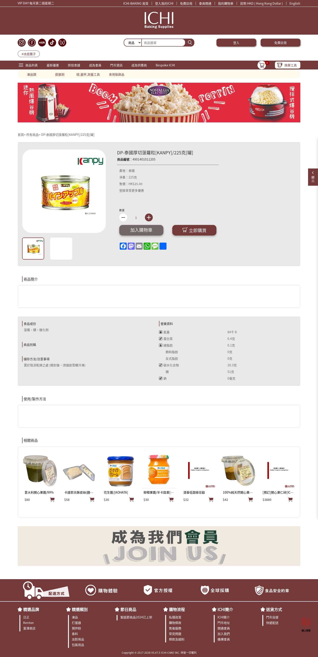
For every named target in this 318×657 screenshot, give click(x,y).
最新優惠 (53, 65)
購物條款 (175, 622)
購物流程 (177, 609)
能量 (164, 332)
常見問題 (175, 633)
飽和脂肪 (168, 352)
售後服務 (175, 628)
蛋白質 (166, 338)
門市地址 (224, 622)
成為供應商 (139, 65)
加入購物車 (141, 230)
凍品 (75, 617)
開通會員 (224, 628)
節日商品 (128, 609)
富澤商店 (29, 628)
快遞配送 (272, 622)
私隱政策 (175, 617)
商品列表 (31, 65)
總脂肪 (166, 345)
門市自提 (272, 617)
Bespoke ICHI (165, 65)
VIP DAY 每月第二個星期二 (36, 4)
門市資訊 (116, 65)
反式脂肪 (168, 358)
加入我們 (224, 633)
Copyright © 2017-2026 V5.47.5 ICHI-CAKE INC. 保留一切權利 (159, 652)
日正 (26, 617)
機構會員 (224, 639)
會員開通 (205, 3)
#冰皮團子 (29, 54)
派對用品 (78, 639)
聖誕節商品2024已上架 (136, 617)
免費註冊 (186, 3)
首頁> (22, 134)
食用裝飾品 (116, 74)
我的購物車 (225, 3)
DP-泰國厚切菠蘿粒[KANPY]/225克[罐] (68, 134)
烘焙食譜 (74, 65)
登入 (236, 42)
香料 (75, 633)
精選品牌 (31, 609)
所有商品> (33, 134)
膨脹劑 (59, 74)
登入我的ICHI (164, 3)
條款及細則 (176, 639)
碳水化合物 (169, 365)
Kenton (28, 622)
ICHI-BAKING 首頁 (135, 3)
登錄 (122, 190)
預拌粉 (76, 628)
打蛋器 (76, 622)
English (295, 3)
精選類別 (80, 609)
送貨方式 (274, 609)
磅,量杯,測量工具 (88, 74)
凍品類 (31, 74)
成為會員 (95, 65)
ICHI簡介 (225, 609)
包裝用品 (78, 644)
